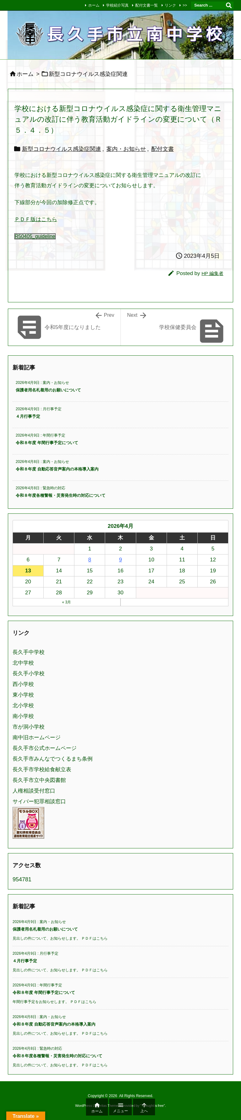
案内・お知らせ (126, 149)
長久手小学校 (29, 674)
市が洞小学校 (29, 727)
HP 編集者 (212, 273)
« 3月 (66, 602)
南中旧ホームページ (37, 737)
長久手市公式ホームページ (45, 748)
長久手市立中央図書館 (39, 780)
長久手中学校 (29, 652)
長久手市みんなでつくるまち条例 (53, 759)
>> (185, 5)
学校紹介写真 (117, 5)
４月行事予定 (28, 416)
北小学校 (23, 706)
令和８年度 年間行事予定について (47, 442)
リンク (170, 5)
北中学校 (23, 663)
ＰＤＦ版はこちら (35, 219)
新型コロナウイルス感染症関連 (61, 149)
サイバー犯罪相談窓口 (39, 801)
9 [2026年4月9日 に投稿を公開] (120, 560)
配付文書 (162, 149)
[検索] (228, 5)
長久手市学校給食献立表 (42, 769)
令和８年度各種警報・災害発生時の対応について (60, 495)
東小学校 (23, 695)
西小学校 (23, 684)
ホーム (93, 5)
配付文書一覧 (146, 5)
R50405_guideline (35, 236)
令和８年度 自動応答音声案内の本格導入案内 (57, 469)
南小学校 (23, 716)
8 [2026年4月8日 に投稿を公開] (89, 560)
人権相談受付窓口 (34, 791)
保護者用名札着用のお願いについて (48, 390)
